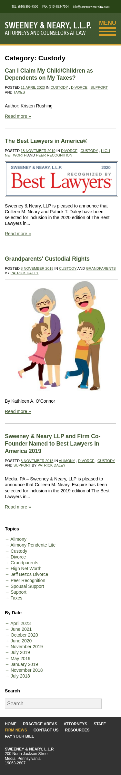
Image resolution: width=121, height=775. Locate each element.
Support (99, 87)
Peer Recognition (54, 155)
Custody (59, 87)
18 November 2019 (38, 151)
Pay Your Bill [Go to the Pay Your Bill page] (19, 736)
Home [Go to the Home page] (10, 724)
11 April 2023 (33, 87)
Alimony (67, 461)
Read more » (18, 116)
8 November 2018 (37, 268)
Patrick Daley (25, 273)
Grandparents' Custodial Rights (47, 259)
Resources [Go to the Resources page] (77, 730)
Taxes (19, 92)
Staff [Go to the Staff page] (100, 724)
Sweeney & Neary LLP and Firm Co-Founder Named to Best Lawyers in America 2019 (52, 443)
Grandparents (101, 268)
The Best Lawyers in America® (46, 141)
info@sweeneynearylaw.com (91, 7)
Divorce (79, 87)
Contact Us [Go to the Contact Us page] (46, 730)
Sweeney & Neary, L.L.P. (48, 25)
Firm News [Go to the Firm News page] (16, 730)
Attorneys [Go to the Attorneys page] (75, 724)
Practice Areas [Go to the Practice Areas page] (40, 724)
